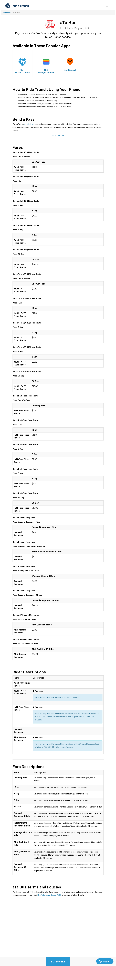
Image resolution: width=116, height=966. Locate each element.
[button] (107, 6)
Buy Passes (58, 961)
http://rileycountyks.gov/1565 (49, 895)
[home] (17, 6)
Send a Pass (29, 124)
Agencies (7, 12)
